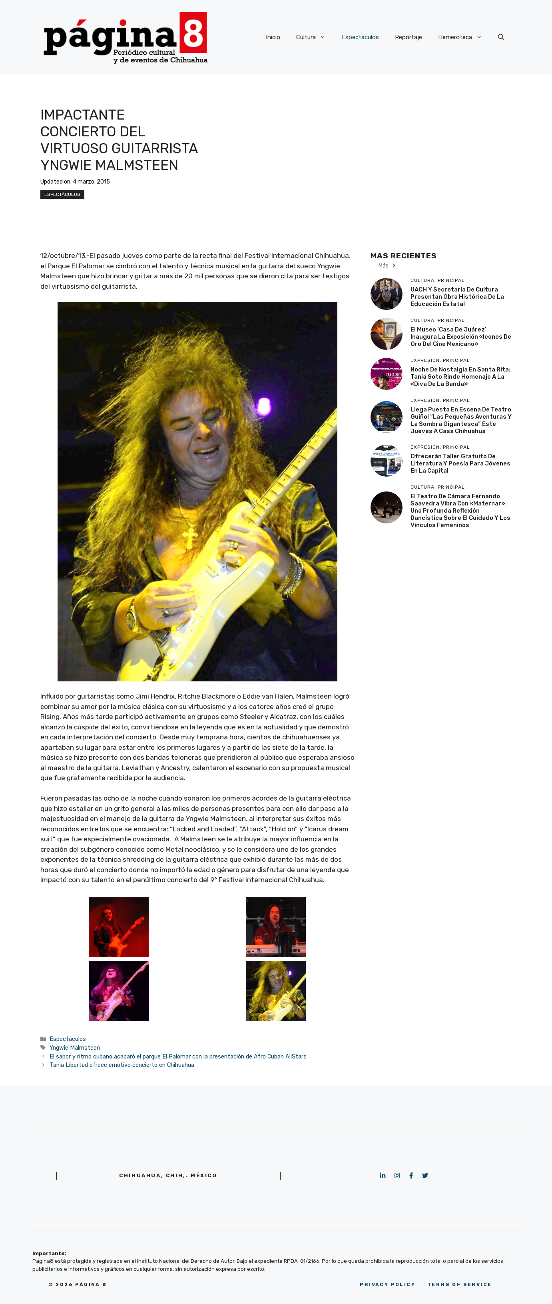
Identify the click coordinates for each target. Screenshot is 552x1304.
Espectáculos (360, 37)
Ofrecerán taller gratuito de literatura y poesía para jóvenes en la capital (460, 463)
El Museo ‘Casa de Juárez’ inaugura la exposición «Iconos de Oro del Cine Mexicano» (461, 336)
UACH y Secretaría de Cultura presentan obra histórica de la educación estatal (457, 297)
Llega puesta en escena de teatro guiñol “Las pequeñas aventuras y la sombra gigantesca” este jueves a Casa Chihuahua (461, 420)
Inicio (273, 37)
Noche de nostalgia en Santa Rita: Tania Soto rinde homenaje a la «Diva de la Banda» (460, 376)
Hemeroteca (464, 37)
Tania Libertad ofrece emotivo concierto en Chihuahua (122, 1064)
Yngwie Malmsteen (75, 1047)
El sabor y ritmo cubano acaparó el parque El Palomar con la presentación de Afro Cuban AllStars (178, 1056)
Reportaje (408, 37)
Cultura (315, 37)
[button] (501, 37)
